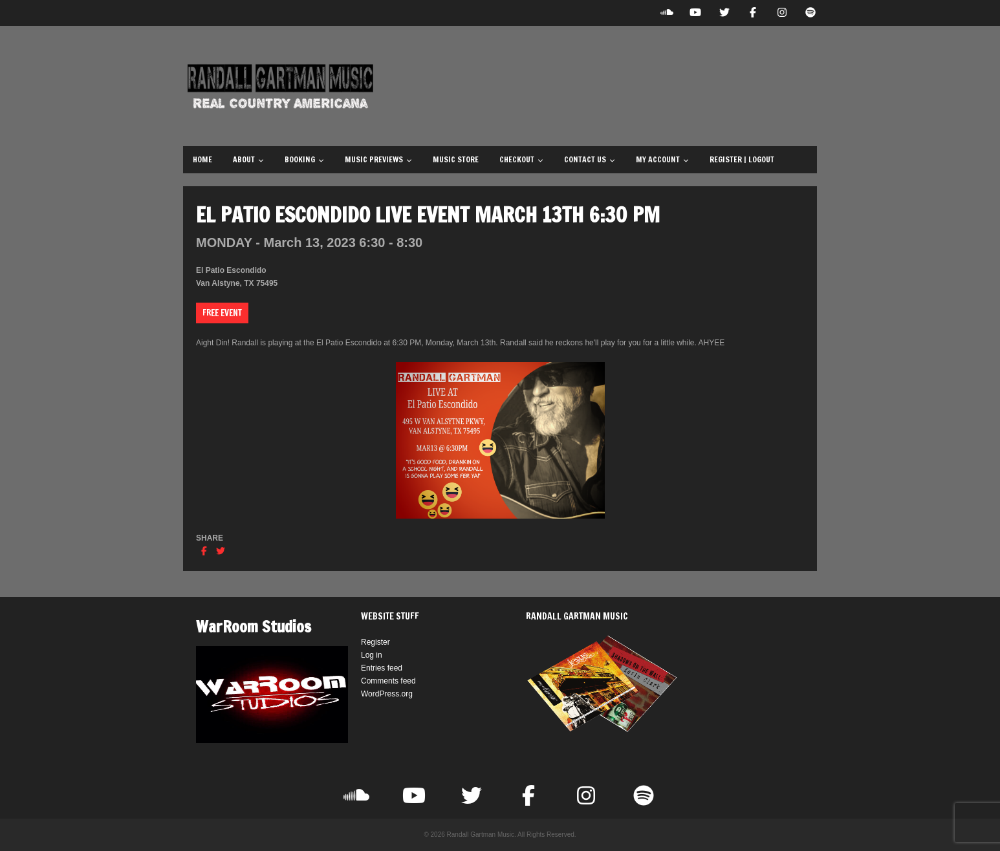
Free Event (222, 313)
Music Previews (378, 159)
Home (202, 159)
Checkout (521, 159)
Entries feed (381, 668)
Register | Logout (742, 159)
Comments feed (388, 680)
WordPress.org (387, 693)
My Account (662, 159)
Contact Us (589, 159)
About (248, 159)
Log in (371, 655)
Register (375, 642)
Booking (304, 159)
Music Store (456, 159)
